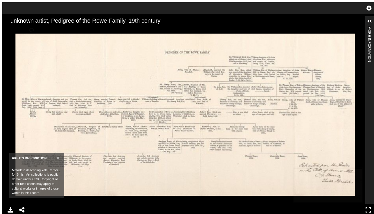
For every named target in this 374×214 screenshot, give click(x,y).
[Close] (58, 158)
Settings (369, 8)
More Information (369, 28)
